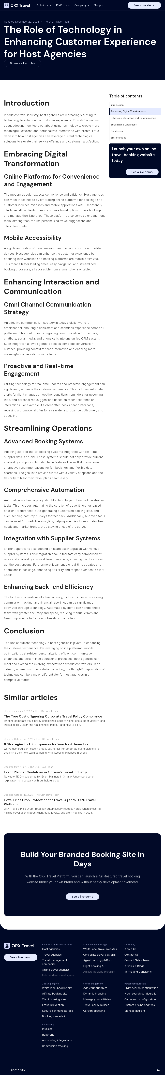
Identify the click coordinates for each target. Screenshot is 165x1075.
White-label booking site (57, 988)
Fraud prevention (53, 1005)
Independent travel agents (58, 975)
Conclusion (117, 131)
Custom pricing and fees (139, 1005)
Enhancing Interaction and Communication (133, 118)
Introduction (117, 105)
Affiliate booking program (99, 971)
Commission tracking (55, 1046)
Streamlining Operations (124, 124)
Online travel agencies (56, 969)
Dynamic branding (94, 993)
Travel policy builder (96, 1005)
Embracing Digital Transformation (128, 111)
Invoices (47, 1028)
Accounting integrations (57, 1040)
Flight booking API (94, 966)
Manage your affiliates (97, 999)
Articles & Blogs (134, 966)
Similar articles (118, 137)
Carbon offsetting (94, 1010)
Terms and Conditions (138, 971)
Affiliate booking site (54, 993)
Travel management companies (54, 962)
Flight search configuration (141, 988)
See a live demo (144, 5)
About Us (130, 949)
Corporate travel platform (99, 954)
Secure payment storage (57, 1010)
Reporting (48, 1034)
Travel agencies (52, 954)
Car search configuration (140, 999)
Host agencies (51, 949)
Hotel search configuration (141, 993)
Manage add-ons (135, 1010)
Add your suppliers (95, 988)
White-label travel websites (100, 949)
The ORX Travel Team (56, 21)
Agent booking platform (98, 960)
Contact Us (131, 954)
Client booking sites (54, 999)
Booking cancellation (55, 1016)
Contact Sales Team (137, 960)
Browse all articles (22, 63)
